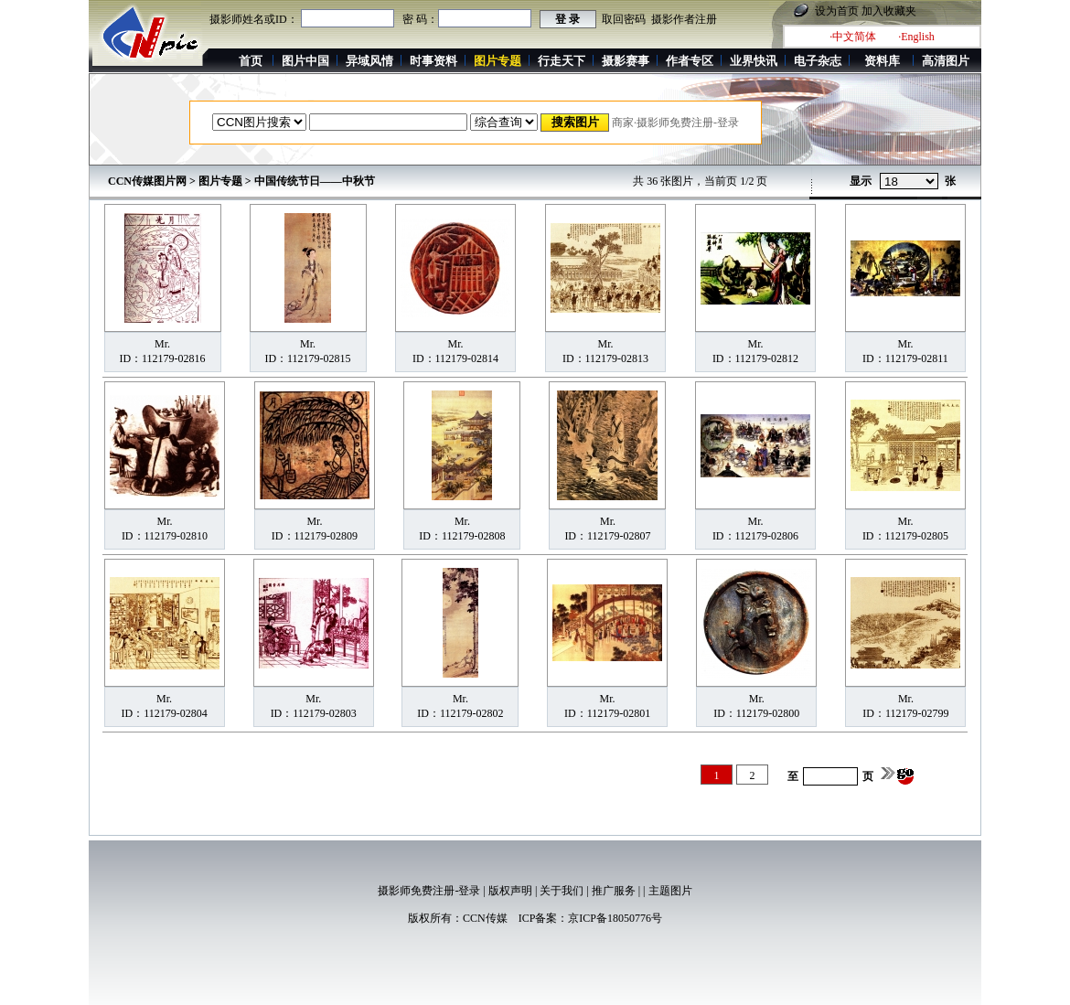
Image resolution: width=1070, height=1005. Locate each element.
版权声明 (510, 890)
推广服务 (614, 890)
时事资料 (433, 61)
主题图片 (670, 890)
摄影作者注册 (684, 19)
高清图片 (945, 61)
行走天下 (561, 61)
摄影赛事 (625, 61)
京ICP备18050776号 (615, 918)
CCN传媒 (485, 918)
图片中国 (305, 61)
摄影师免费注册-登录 (429, 890)
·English (916, 36)
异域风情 (369, 61)
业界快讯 (753, 61)
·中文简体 (852, 36)
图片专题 (220, 181)
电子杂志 (817, 61)
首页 (250, 61)
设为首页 (837, 11)
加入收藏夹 (888, 11)
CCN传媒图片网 (147, 181)
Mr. (162, 343)
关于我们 (561, 890)
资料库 (882, 61)
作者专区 (689, 61)
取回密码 (624, 19)
